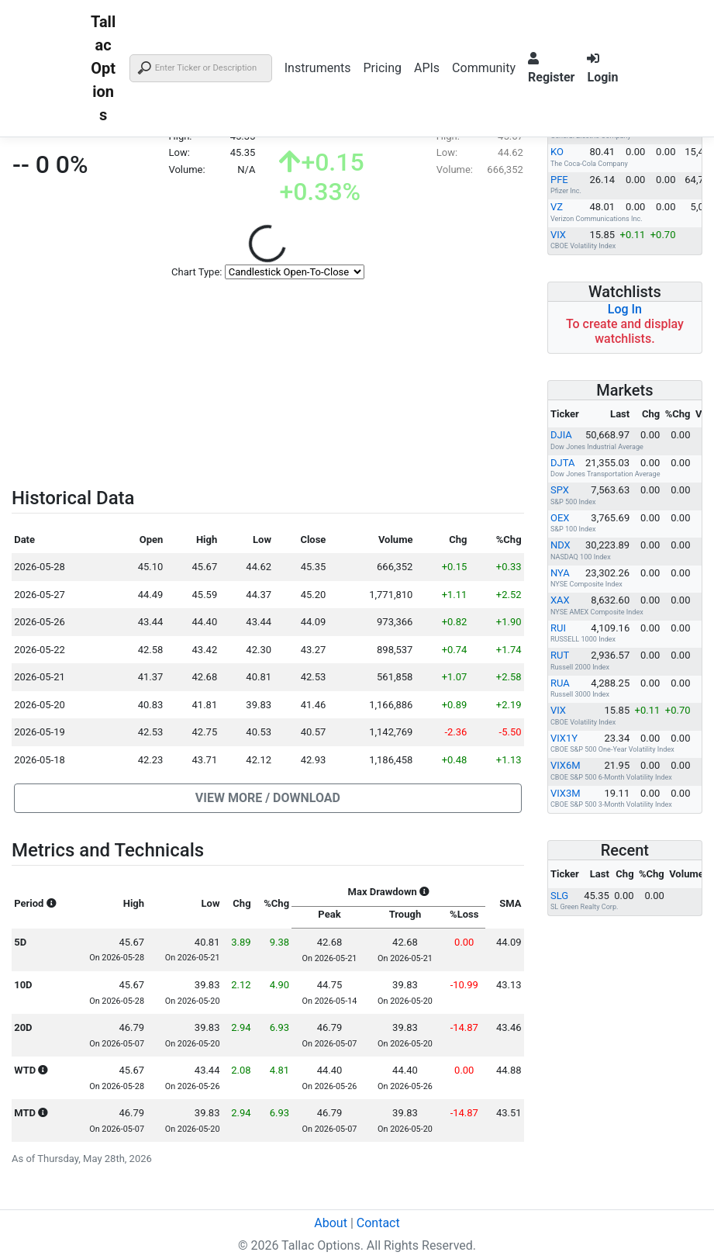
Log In (625, 309)
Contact (378, 1223)
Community (484, 68)
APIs (427, 68)
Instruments (318, 68)
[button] (267, 798)
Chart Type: (196, 272)
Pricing (382, 68)
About (330, 1223)
